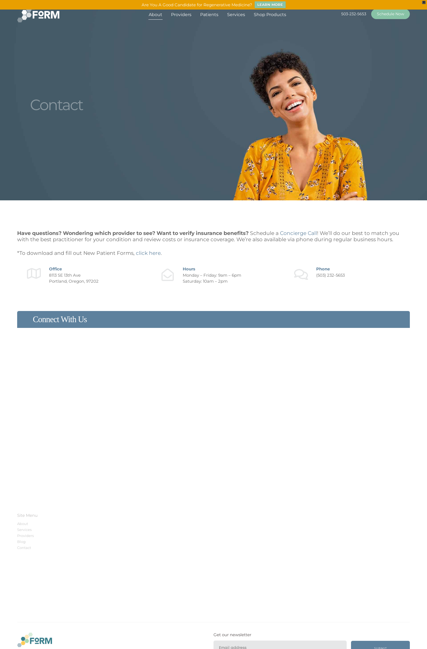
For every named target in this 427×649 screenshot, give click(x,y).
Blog (21, 541)
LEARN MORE (270, 4)
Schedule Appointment (118, 535)
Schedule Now (390, 13)
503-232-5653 (353, 13)
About (155, 14)
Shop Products (270, 14)
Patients (209, 14)
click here (148, 253)
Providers (181, 14)
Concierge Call (298, 233)
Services (236, 14)
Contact (24, 547)
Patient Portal (109, 529)
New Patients (109, 523)
